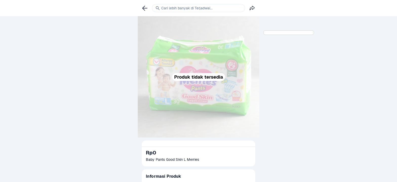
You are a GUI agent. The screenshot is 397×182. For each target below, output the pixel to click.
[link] (145, 8)
